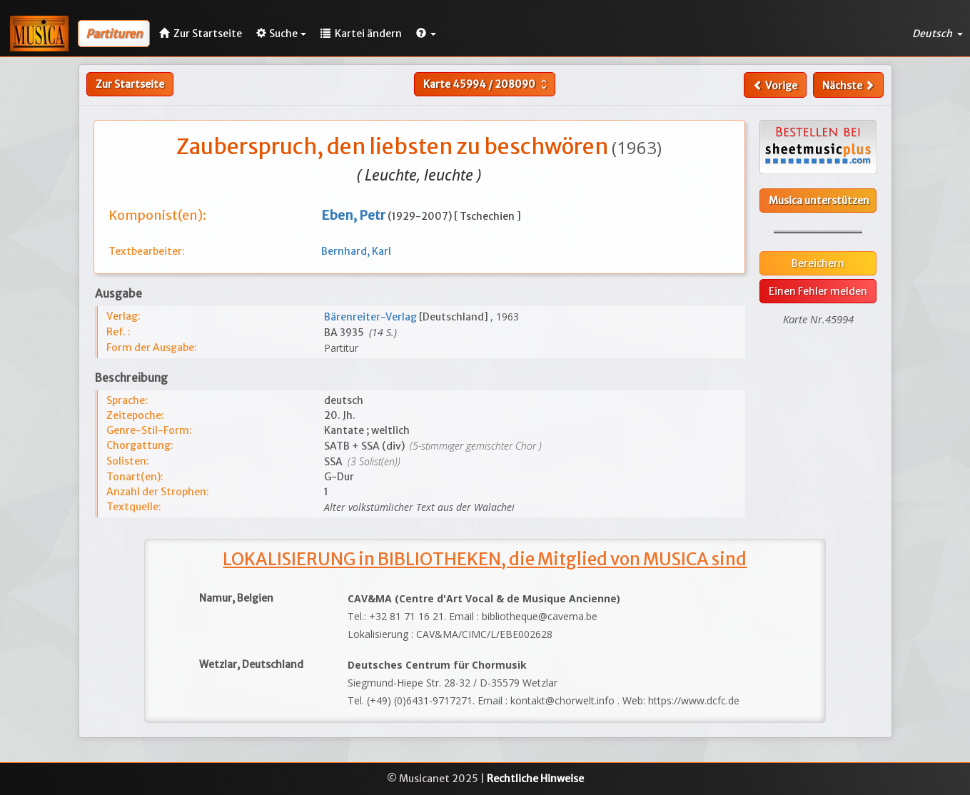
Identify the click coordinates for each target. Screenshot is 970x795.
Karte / (486, 84)
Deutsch (937, 33)
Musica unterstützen (819, 200)
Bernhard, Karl (356, 251)
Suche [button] (281, 33)
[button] (426, 33)
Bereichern (818, 263)
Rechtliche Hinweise (535, 778)
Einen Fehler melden (818, 291)
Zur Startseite (130, 84)
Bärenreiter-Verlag (371, 316)
